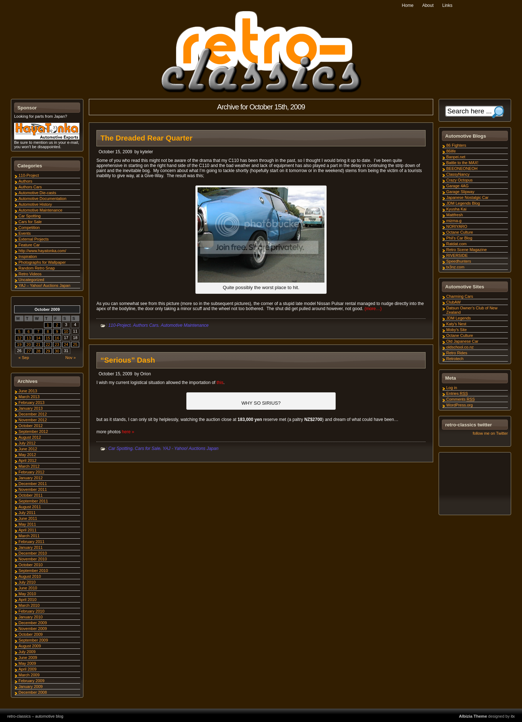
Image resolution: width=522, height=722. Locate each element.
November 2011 (32, 489)
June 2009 (27, 657)
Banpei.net (455, 157)
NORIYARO (456, 226)
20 (28, 344)
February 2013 (31, 402)
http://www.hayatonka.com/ (42, 251)
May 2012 (27, 454)
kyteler (146, 151)
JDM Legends (458, 318)
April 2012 (27, 460)
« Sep (23, 357)
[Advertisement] (474, 485)
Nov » (70, 357)
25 (75, 344)
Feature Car (29, 245)
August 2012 (29, 437)
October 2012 (30, 425)
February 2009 (31, 681)
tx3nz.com (455, 267)
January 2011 (30, 547)
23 (57, 344)
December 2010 (32, 553)
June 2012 (27, 449)
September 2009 (33, 640)
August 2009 (29, 646)
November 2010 (32, 559)
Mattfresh (454, 215)
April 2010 (27, 599)
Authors (25, 181)
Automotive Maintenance (184, 325)
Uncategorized (31, 279)
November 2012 (32, 420)
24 (66, 344)
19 (19, 344)
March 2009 (29, 675)
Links (447, 5)
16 (57, 338)
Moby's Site (456, 329)
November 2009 (32, 628)
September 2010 (33, 570)
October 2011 (30, 495)
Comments (460, 399)
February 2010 (31, 611)
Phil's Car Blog (459, 238)
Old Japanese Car (462, 341)
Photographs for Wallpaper (42, 262)
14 (38, 338)
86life (451, 151)
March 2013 (29, 397)
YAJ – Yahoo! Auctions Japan (44, 285)
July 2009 (27, 652)
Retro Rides (456, 353)
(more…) (372, 308)
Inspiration (27, 256)
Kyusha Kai (456, 209)
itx (513, 716)
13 (28, 338)
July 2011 (27, 512)
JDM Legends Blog (463, 203)
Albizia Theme (473, 716)
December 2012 (32, 414)
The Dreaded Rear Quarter (146, 138)
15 (48, 338)
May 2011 (27, 524)
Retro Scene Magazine (466, 249)
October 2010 (30, 565)
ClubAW (453, 302)
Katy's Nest (456, 324)
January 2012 (30, 478)
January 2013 (30, 408)
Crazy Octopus (459, 180)
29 (48, 351)
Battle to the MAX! (462, 162)
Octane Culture (459, 232)
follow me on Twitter (490, 433)
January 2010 (30, 617)
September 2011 (33, 501)
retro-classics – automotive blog (35, 716)
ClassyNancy (457, 174)
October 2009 (30, 634)
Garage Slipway (460, 191)
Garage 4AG (457, 186)
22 (48, 344)
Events (24, 233)
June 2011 (27, 518)
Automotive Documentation (42, 198)
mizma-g (453, 220)
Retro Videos (29, 274)
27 (28, 351)
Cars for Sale (147, 448)
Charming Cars (459, 296)
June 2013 (27, 391)
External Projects (33, 239)
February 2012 (31, 472)
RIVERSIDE (457, 255)
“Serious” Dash (127, 360)
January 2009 (30, 686)
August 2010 (29, 576)
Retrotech (455, 358)
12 (19, 338)
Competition (29, 227)
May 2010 (27, 594)
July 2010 (27, 582)
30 (57, 351)
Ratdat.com (456, 244)
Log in (451, 387)
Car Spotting (120, 448)
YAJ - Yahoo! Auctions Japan (191, 448)
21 (38, 344)
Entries (457, 393)
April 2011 (27, 530)
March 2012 (29, 466)
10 (66, 331)
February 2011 (31, 541)
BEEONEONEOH (461, 168)
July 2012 (27, 443)
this (219, 382)
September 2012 (33, 431)
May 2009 (27, 663)
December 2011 (32, 483)
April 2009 (27, 669)
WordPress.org (459, 405)
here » (128, 431)
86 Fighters (456, 145)
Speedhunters (458, 261)
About (428, 5)
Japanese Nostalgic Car (467, 197)
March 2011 (29, 536)
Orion (145, 373)
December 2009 (32, 623)
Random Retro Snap (36, 268)
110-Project (119, 325)
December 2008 (32, 692)
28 (38, 351)
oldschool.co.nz (460, 347)
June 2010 (27, 588)
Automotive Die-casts (37, 193)
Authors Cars (145, 325)
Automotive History (35, 204)
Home (408, 5)
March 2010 (29, 605)
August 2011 (29, 507)
